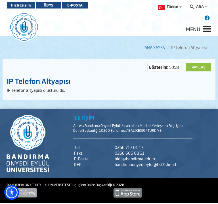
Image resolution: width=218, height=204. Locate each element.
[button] (12, 192)
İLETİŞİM (83, 117)
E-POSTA (75, 5)
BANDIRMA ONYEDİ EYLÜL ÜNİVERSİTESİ (38, 184)
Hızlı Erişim (21, 5)
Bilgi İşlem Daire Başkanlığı (91, 184)
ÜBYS (48, 5)
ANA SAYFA (154, 47)
